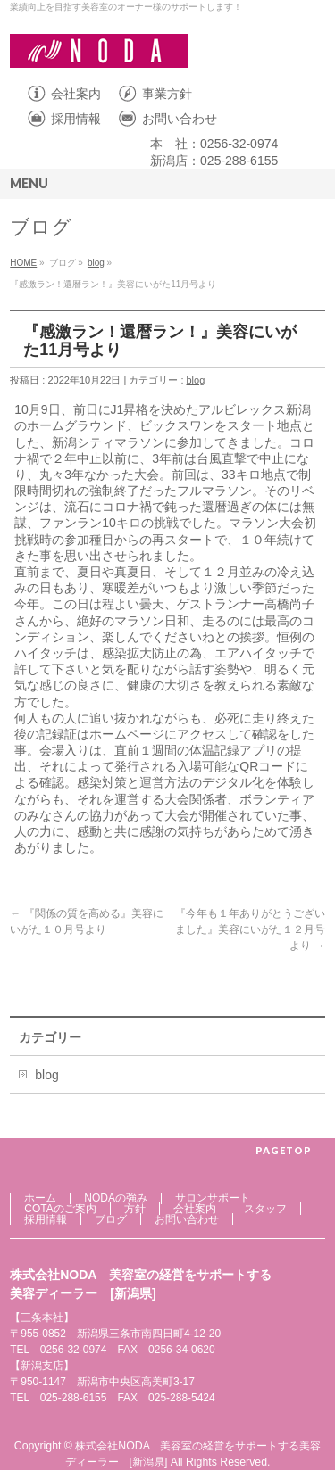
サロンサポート (212, 1198)
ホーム (40, 1198)
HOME (23, 263)
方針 (135, 1208)
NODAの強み (115, 1198)
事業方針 (167, 94)
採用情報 (76, 118)
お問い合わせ (179, 118)
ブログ (111, 1219)
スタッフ (265, 1208)
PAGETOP (283, 1150)
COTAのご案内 (60, 1208)
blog (96, 263)
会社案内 (76, 94)
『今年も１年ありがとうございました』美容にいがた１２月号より (250, 929)
